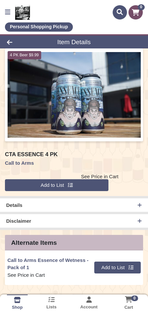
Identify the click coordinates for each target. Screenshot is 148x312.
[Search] (120, 12)
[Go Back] (22, 42)
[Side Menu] (7, 12)
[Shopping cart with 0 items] (135, 12)
